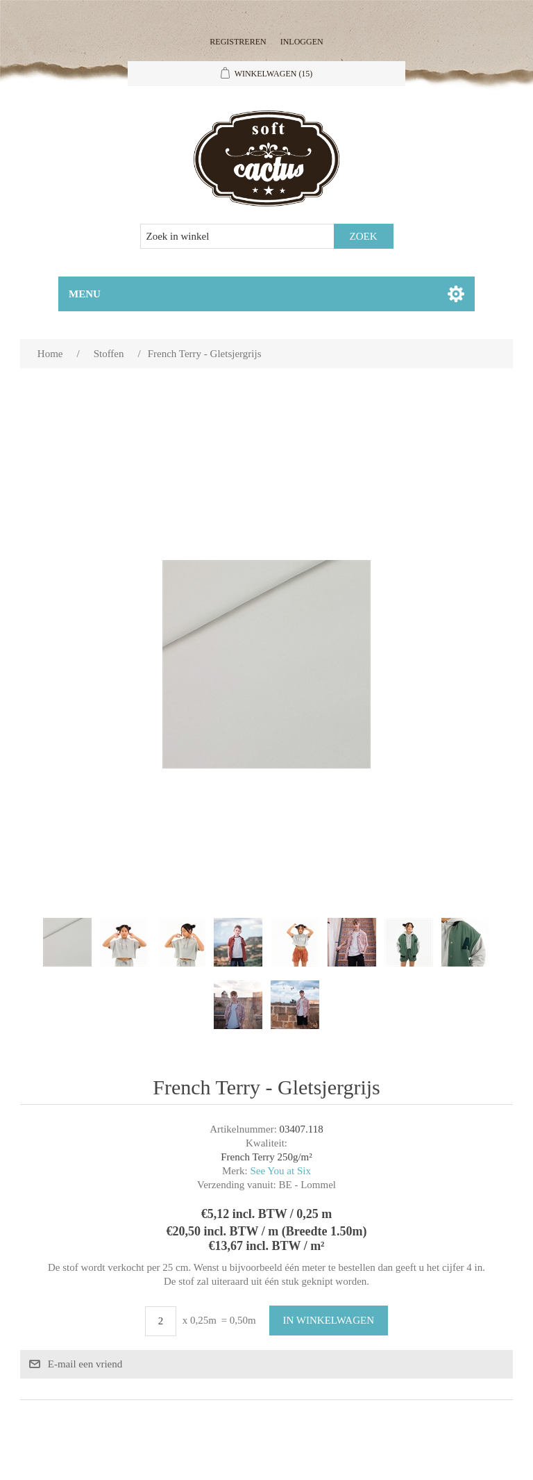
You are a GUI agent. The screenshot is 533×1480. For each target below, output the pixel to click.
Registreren (238, 42)
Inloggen (301, 42)
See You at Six (280, 1170)
